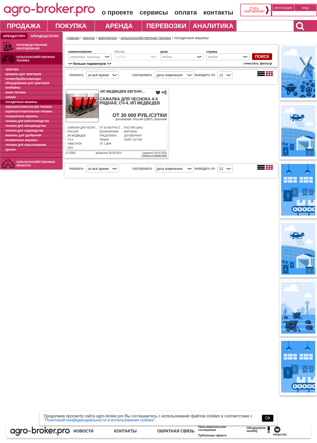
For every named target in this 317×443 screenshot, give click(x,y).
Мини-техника (15, 92)
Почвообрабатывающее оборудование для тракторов (27, 81)
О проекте (117, 12)
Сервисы (154, 12)
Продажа (24, 26)
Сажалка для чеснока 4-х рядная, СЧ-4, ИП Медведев (130, 101)
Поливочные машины (21, 140)
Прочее (10, 149)
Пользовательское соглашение (212, 428)
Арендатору (14, 36)
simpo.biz (280, 434)
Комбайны (13, 87)
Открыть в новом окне (154, 155)
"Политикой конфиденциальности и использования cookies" (99, 420)
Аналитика (213, 26)
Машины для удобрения (23, 135)
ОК (267, 418)
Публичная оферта (212, 435)
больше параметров (89, 64)
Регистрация (283, 8)
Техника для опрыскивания (25, 145)
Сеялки (10, 97)
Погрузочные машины (21, 116)
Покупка (71, 26)
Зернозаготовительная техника (28, 106)
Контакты (218, 12)
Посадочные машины (21, 102)
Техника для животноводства (27, 121)
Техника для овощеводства (25, 126)
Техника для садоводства (24, 130)
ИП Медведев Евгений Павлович (132, 91)
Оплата (186, 12)
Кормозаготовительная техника (28, 111)
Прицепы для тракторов (23, 74)
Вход (305, 8)
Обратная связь (176, 431)
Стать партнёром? (254, 10)
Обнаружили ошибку (256, 429)
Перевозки (166, 26)
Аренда (119, 26)
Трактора (12, 69)
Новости (83, 431)
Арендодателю (44, 36)
